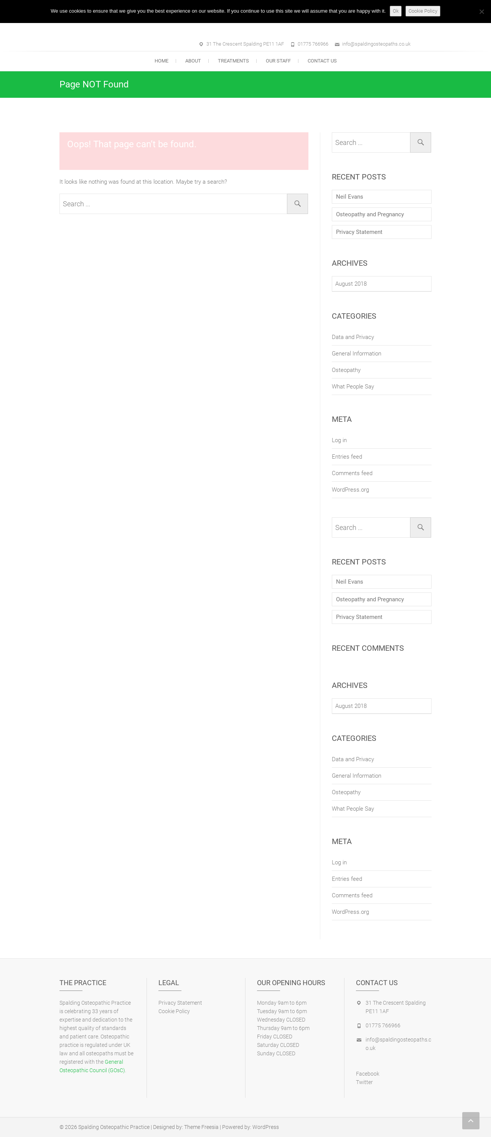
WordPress (265, 1127)
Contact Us (322, 61)
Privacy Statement (359, 232)
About (193, 61)
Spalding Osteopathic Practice (114, 1127)
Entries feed (347, 456)
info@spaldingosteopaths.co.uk (376, 44)
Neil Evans (349, 196)
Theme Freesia (201, 1127)
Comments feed (352, 473)
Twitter (364, 1082)
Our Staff (278, 61)
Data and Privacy (353, 337)
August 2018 (351, 283)
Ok (396, 11)
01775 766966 (313, 44)
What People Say (353, 386)
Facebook (367, 1074)
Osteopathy (346, 370)
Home (161, 61)
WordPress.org (350, 489)
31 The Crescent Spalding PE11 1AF (245, 44)
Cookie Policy (174, 1011)
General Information (356, 353)
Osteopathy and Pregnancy (370, 214)
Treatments (233, 61)
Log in (339, 440)
